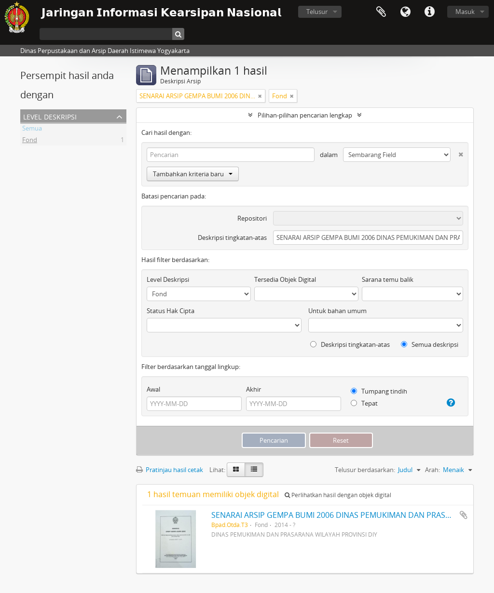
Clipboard (381, 12)
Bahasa (405, 12)
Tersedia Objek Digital (285, 279)
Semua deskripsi (429, 344)
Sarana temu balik (387, 279)
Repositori (252, 218)
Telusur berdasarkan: (365, 469)
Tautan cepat (429, 12)
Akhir (253, 389)
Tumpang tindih (379, 391)
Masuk (465, 11)
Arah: (432, 469)
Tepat (364, 403)
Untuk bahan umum (337, 310)
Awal (153, 389)
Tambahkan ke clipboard (463, 515)
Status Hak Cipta (170, 310)
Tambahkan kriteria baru (193, 174)
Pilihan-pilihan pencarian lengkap (305, 115)
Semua (32, 129)
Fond (29, 141)
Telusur (317, 11)
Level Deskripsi (50, 115)
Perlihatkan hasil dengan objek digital (338, 495)
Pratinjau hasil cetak (169, 469)
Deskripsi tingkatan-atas (232, 237)
